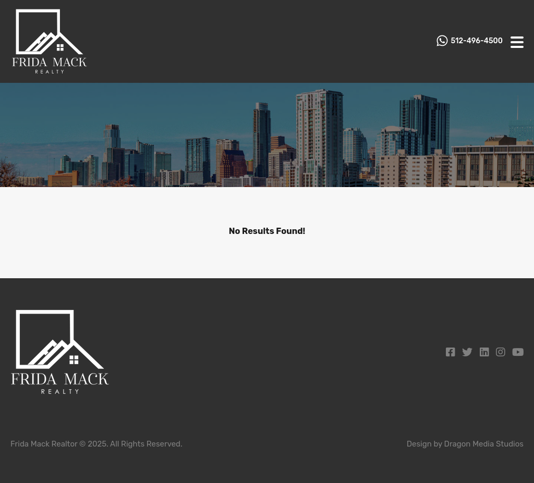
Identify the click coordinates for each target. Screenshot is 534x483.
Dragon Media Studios (484, 444)
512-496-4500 (477, 41)
